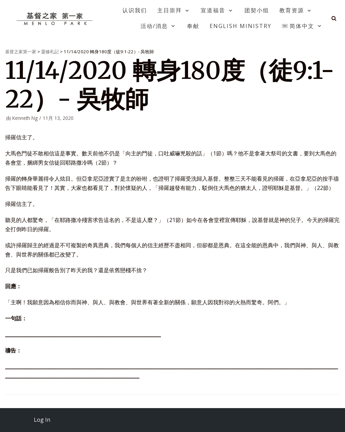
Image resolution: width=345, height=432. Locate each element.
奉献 (193, 26)
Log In (42, 419)
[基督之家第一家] (55, 18)
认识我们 (134, 10)
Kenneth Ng (25, 118)
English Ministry (240, 26)
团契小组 (256, 10)
